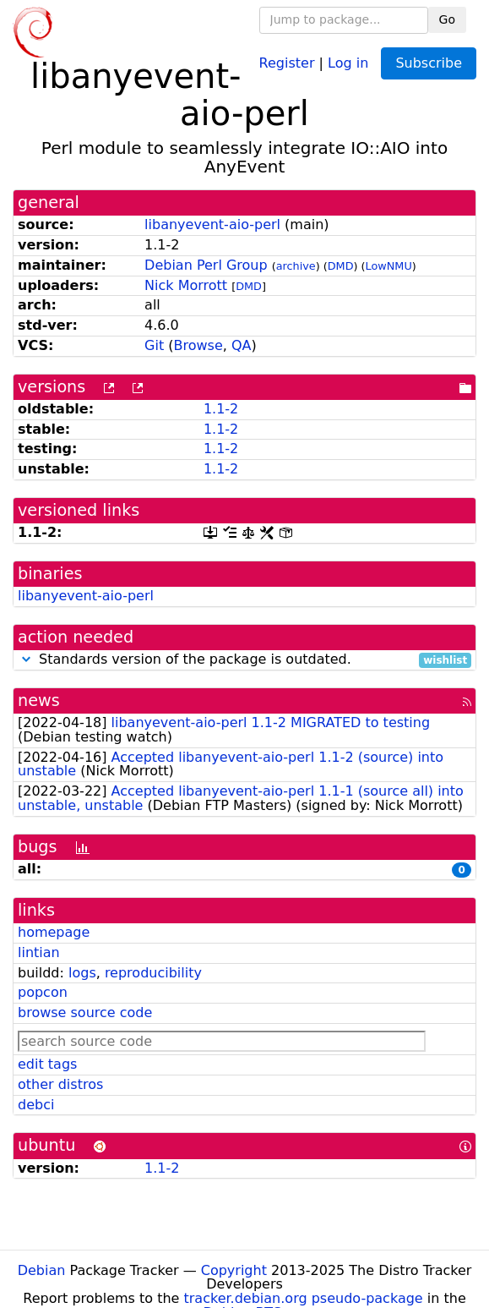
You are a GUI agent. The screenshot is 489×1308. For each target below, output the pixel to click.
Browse (198, 345)
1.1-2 (221, 409)
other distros (60, 1084)
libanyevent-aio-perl (212, 224)
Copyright (234, 1270)
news (39, 700)
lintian (39, 952)
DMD (341, 266)
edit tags (47, 1064)
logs (82, 973)
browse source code (85, 1012)
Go (447, 19)
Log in (348, 62)
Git (154, 345)
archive (296, 266)
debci (36, 1105)
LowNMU (389, 266)
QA (241, 345)
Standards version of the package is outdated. (244, 660)
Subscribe (428, 63)
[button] (26, 659)
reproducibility (153, 973)
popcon (43, 992)
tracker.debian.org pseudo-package (303, 1298)
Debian (42, 1270)
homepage (54, 932)
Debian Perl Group (206, 265)
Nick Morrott (185, 285)
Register (287, 62)
